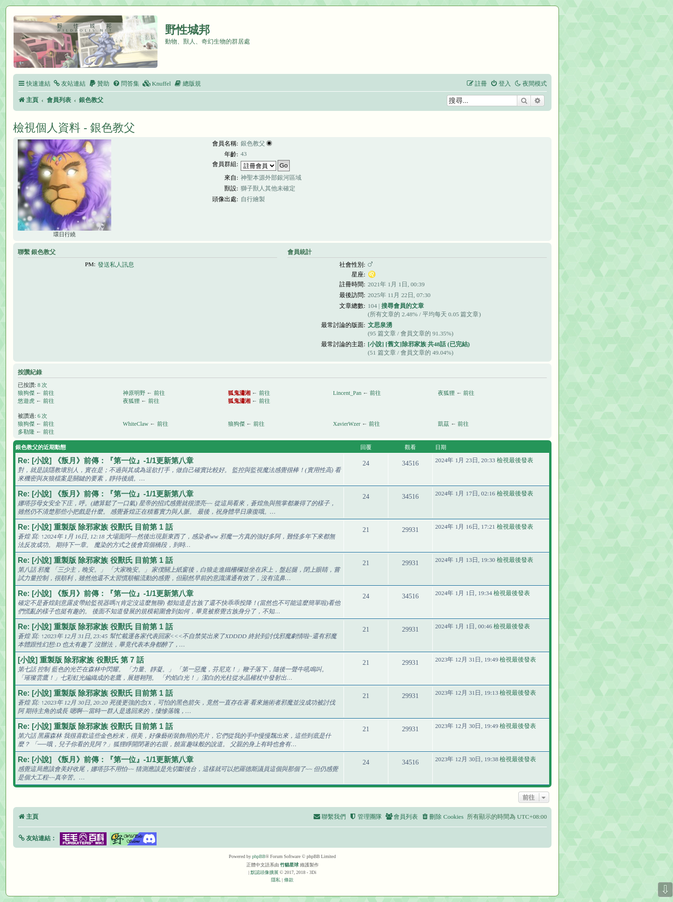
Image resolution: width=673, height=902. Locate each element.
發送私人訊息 (116, 264)
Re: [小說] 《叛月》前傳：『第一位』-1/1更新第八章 (105, 461)
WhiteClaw (136, 424)
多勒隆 (26, 432)
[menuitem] (69, 83)
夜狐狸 (446, 393)
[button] (37, 838)
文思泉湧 (380, 324)
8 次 (42, 385)
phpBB (258, 856)
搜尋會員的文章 (402, 305)
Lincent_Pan (347, 393)
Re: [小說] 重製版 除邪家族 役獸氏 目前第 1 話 (95, 527)
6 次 (42, 416)
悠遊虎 (26, 401)
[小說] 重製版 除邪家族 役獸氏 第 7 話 (81, 660)
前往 (48, 393)
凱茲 (443, 424)
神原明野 (134, 393)
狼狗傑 (26, 393)
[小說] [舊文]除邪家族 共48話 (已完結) (419, 344)
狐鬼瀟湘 (239, 393)
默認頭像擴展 (265, 872)
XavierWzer (347, 424)
